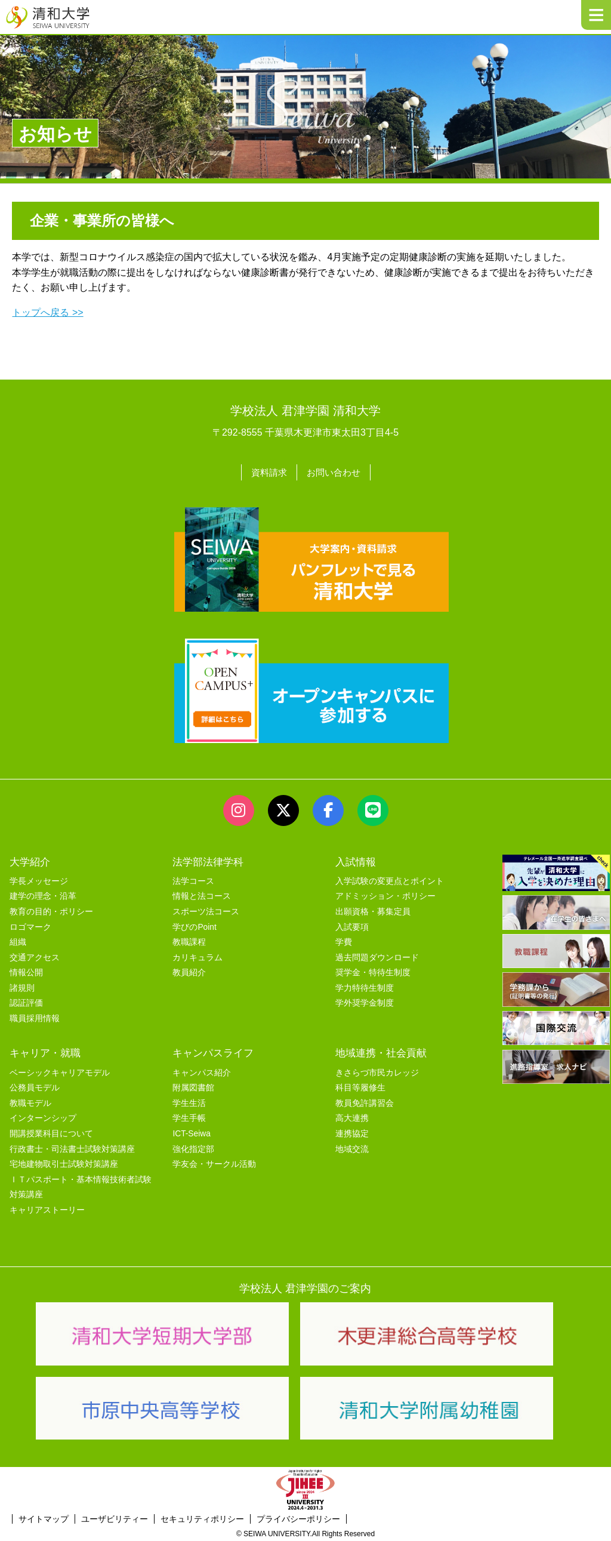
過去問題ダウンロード (377, 955)
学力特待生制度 (364, 986)
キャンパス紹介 (201, 1071)
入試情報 (355, 860)
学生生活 (189, 1102)
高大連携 (352, 1116)
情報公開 (26, 971)
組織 (18, 940)
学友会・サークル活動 (214, 1162)
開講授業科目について (51, 1132)
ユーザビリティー (114, 1517)
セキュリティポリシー (202, 1517)
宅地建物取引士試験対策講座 (64, 1162)
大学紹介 (30, 860)
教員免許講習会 (364, 1102)
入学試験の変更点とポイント (389, 879)
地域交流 (352, 1147)
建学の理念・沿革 (43, 894)
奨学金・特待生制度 (373, 971)
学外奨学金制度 (364, 1001)
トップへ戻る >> (47, 312)
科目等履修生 (360, 1086)
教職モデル (30, 1102)
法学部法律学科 (207, 860)
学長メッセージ (39, 879)
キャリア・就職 (45, 1051)
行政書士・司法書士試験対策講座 (72, 1147)
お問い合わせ (334, 472)
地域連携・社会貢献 (381, 1051)
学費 (343, 940)
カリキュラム (197, 955)
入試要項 (352, 925)
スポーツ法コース (205, 910)
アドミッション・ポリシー (385, 894)
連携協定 (352, 1132)
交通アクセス (35, 955)
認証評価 (26, 1001)
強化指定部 (193, 1147)
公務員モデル (35, 1086)
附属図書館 (193, 1086)
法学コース (193, 879)
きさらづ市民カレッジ (377, 1071)
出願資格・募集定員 (373, 910)
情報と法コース (201, 894)
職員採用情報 (35, 1017)
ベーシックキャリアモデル (60, 1071)
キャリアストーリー (47, 1208)
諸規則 (22, 986)
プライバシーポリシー (298, 1517)
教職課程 (189, 940)
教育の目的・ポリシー (51, 910)
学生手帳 (189, 1116)
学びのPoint (194, 925)
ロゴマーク (30, 925)
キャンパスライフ (213, 1051)
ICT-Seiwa (191, 1132)
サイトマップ (43, 1517)
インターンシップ (43, 1116)
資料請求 (267, 472)
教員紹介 (189, 971)
